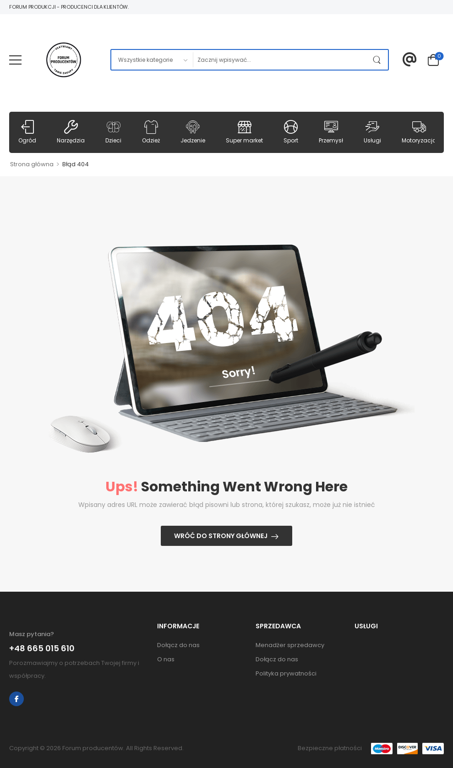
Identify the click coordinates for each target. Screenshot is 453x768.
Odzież (151, 132)
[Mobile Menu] (15, 60)
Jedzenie (192, 132)
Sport (291, 132)
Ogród (27, 132)
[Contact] (410, 60)
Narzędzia (71, 132)
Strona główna (32, 164)
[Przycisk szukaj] (379, 60)
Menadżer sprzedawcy (290, 645)
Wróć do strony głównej (220, 535)
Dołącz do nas (178, 645)
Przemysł (331, 132)
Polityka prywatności (286, 673)
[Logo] (64, 60)
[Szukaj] (281, 60)
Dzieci (113, 132)
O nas (166, 659)
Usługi (372, 132)
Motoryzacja (419, 132)
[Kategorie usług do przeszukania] (151, 60)
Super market (244, 132)
